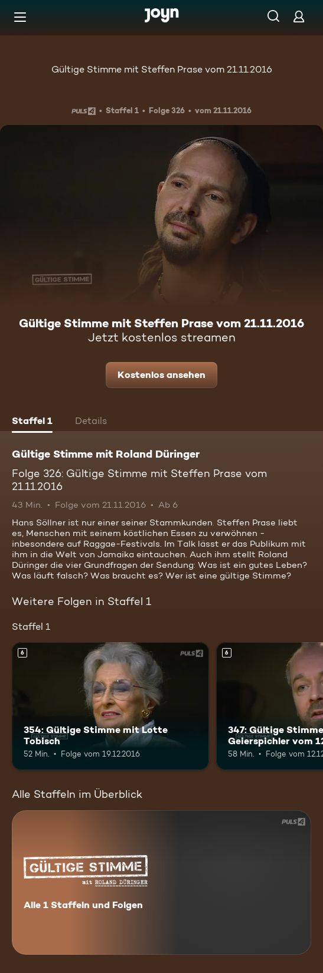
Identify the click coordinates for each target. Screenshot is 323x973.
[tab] (32, 422)
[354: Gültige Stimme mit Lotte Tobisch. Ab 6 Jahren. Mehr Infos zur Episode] (110, 706)
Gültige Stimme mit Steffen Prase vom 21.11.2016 (161, 69)
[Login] (299, 16)
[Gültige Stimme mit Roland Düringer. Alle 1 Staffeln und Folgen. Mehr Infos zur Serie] (161, 882)
